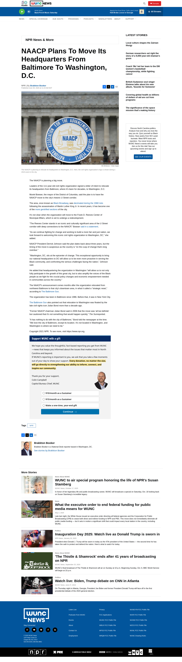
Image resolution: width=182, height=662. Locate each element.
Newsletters (105, 24)
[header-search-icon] (145, 6)
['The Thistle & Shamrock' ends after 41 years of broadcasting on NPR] (37, 566)
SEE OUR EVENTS (143, 162)
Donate (157, 6)
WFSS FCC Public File (107, 636)
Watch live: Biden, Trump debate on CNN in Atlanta (97, 586)
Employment (73, 641)
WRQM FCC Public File (107, 641)
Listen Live (72, 615)
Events (71, 625)
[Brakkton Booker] (26, 454)
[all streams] (154, 16)
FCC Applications (105, 620)
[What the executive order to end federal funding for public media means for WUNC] (37, 514)
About (71, 630)
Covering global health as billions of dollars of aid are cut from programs (142, 102)
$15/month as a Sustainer (59, 404)
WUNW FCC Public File (138, 625)
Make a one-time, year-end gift (61, 410)
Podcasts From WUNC (77, 620)
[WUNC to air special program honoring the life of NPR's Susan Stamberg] (37, 490)
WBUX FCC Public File (107, 630)
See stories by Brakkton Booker (49, 455)
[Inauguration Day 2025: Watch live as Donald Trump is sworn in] (37, 544)
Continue (70, 416)
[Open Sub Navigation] (26, 24)
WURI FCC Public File (138, 620)
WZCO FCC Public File (138, 630)
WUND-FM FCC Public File (140, 615)
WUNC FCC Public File (107, 625)
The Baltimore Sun (50, 297)
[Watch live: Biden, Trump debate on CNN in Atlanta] (37, 590)
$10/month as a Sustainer (59, 398)
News (57, 506)
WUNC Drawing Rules (138, 641)
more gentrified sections (46, 215)
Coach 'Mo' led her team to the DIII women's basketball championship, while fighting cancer (143, 75)
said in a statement (89, 232)
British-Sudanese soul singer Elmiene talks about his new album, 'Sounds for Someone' (140, 89)
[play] (22, 17)
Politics (58, 536)
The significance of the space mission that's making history (140, 114)
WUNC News (60, 493)
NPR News (59, 543)
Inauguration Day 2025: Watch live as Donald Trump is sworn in (107, 539)
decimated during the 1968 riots (88, 208)
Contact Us (73, 636)
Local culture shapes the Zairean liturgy (142, 49)
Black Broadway (61, 208)
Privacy (102, 615)
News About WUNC (62, 482)
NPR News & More (40, 45)
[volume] (29, 17)
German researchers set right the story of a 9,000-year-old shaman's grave (143, 61)
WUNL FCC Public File (138, 636)
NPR (32, 431)
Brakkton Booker (38, 91)
